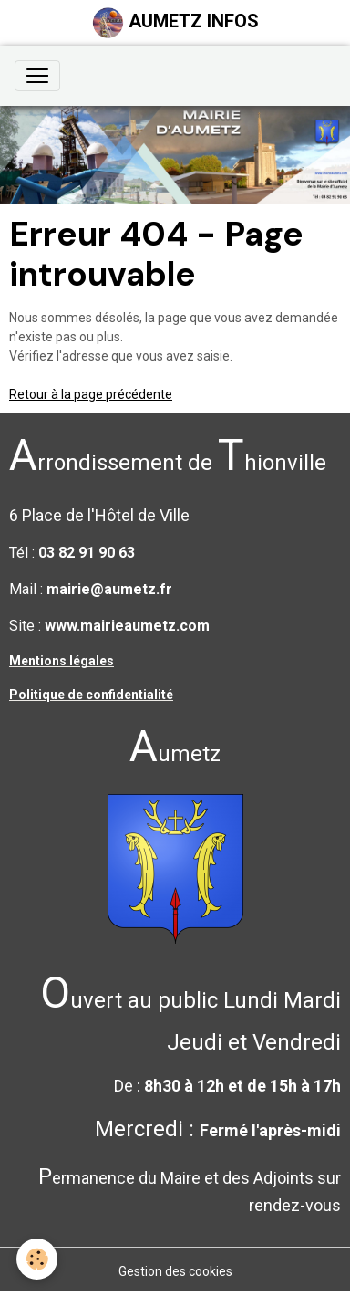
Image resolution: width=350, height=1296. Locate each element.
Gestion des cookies (175, 1271)
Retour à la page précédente (90, 394)
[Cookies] (36, 1259)
